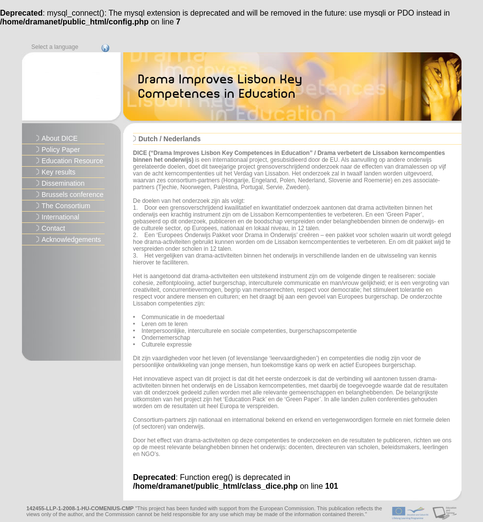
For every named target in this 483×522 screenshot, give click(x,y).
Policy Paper (61, 149)
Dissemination (63, 183)
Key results (58, 172)
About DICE (60, 138)
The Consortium (66, 206)
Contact (53, 228)
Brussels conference (73, 194)
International (60, 217)
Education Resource (72, 161)
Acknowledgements (71, 239)
